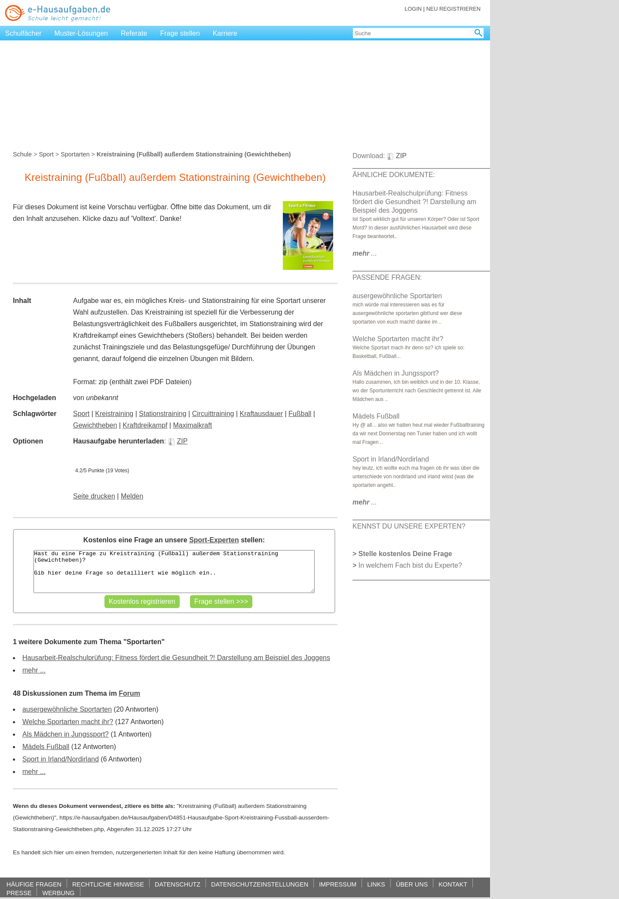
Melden (132, 496)
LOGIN (413, 9)
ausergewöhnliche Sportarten (67, 709)
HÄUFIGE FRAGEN (33, 884)
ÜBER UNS (412, 884)
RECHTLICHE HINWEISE (108, 884)
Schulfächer (23, 33)
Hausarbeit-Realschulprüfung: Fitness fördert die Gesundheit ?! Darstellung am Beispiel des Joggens (176, 657)
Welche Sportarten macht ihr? (67, 721)
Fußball (299, 413)
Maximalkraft (192, 425)
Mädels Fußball (45, 746)
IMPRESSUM (337, 884)
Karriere (225, 33)
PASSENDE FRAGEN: (387, 277)
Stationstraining (162, 413)
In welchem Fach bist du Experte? (410, 565)
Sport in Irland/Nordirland (60, 759)
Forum (129, 693)
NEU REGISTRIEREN (453, 9)
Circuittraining (213, 413)
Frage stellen (180, 33)
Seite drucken (94, 496)
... (364, 253)
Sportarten (75, 154)
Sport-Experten (214, 540)
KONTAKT (452, 884)
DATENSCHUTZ (177, 884)
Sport (46, 154)
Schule (22, 154)
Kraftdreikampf (145, 425)
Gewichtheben (95, 425)
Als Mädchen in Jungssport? (65, 734)
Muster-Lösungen (81, 33)
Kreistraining (114, 413)
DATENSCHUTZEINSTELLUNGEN (259, 884)
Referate (134, 33)
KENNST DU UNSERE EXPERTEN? (409, 526)
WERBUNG (58, 893)
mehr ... (34, 670)
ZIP (178, 441)
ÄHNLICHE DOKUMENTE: (393, 174)
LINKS (376, 884)
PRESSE (18, 893)
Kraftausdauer (261, 413)
